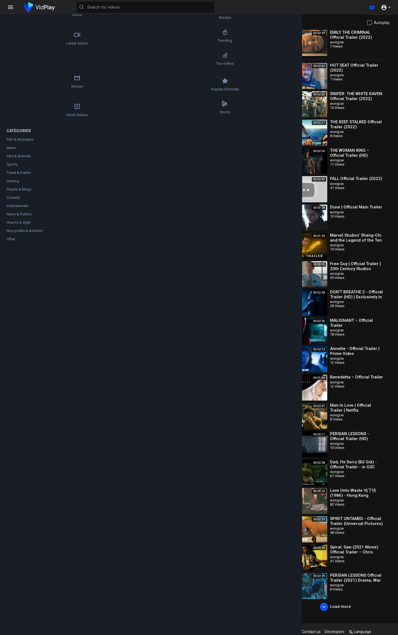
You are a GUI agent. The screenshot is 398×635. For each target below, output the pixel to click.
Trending (52, 38)
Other (11, 244)
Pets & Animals (19, 161)
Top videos (19, 64)
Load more (341, 607)
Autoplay (382, 22)
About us (307, 631)
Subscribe (267, 206)
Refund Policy (214, 631)
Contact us (328, 631)
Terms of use (255, 631)
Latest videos (19, 38)
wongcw (104, 203)
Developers (351, 631)
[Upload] (371, 7)
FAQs (234, 631)
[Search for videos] (217, 7)
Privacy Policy (283, 631)
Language (376, 631)
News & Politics (19, 219)
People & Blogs (19, 194)
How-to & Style (18, 228)
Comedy (13, 203)
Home (19, 13)
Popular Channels (19, 90)
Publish (272, 333)
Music (11, 153)
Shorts (19, 115)
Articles (52, 13)
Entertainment (17, 211)
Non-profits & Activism (25, 236)
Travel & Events (19, 178)
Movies (52, 64)
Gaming (13, 186)
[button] (385, 7)
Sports (12, 170)
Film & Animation (20, 145)
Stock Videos (52, 90)
